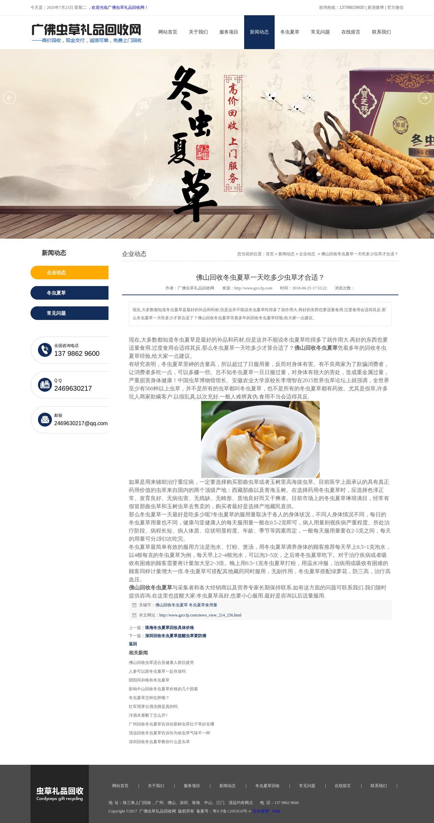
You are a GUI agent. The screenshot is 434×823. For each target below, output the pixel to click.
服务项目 (228, 32)
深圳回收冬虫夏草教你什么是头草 (159, 741)
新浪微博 (376, 7)
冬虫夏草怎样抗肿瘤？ (149, 697)
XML (276, 811)
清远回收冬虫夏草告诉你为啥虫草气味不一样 (169, 733)
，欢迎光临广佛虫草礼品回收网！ (118, 7)
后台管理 (261, 811)
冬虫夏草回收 (267, 785)
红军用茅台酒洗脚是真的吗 (153, 706)
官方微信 (395, 7)
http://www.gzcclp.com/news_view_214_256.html (200, 615)
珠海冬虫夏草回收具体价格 (169, 627)
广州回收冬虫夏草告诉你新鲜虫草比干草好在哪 (171, 724)
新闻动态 (259, 32)
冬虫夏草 (289, 32)
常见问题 (320, 32)
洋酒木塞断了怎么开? (148, 715)
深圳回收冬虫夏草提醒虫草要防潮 (175, 635)
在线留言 (350, 32)
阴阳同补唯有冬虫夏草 (149, 680)
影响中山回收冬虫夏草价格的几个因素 (163, 689)
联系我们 (381, 32)
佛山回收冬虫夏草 (171, 605)
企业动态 (307, 254)
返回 (133, 644)
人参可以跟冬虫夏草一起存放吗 (157, 671)
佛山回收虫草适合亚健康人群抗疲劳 (161, 662)
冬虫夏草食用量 (203, 605)
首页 (270, 254)
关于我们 (198, 32)
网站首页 (167, 32)
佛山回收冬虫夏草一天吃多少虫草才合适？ (359, 254)
